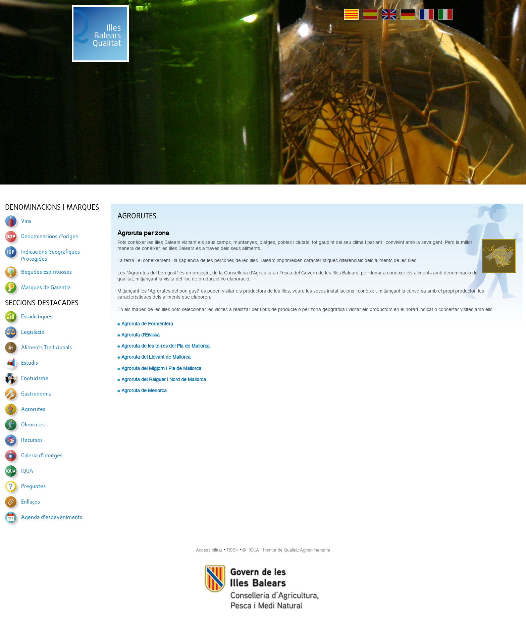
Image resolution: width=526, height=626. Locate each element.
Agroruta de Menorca (144, 390)
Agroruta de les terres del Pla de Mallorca (165, 346)
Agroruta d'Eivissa (140, 334)
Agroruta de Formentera (147, 323)
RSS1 (232, 550)
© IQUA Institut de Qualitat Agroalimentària (286, 550)
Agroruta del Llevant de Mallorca (156, 357)
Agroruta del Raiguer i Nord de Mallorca (163, 379)
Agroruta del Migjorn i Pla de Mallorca (161, 368)
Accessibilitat (209, 550)
